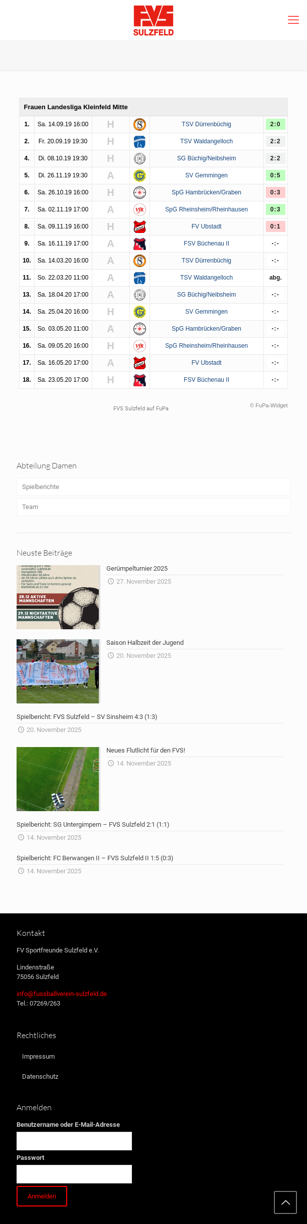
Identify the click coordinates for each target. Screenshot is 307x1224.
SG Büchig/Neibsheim (206, 158)
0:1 (275, 226)
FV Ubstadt (207, 226)
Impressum (38, 1056)
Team (30, 507)
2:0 (275, 124)
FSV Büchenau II (206, 243)
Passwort (30, 1157)
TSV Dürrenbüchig (206, 124)
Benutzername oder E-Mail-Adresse (68, 1124)
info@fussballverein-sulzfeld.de (62, 994)
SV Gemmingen (206, 175)
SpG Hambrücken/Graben (206, 192)
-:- (275, 243)
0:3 (275, 192)
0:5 (275, 175)
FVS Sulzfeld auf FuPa (141, 408)
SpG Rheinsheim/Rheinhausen (206, 209)
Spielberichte (40, 487)
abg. (275, 277)
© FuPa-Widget (268, 405)
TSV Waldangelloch (206, 141)
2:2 (275, 141)
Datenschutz (40, 1076)
